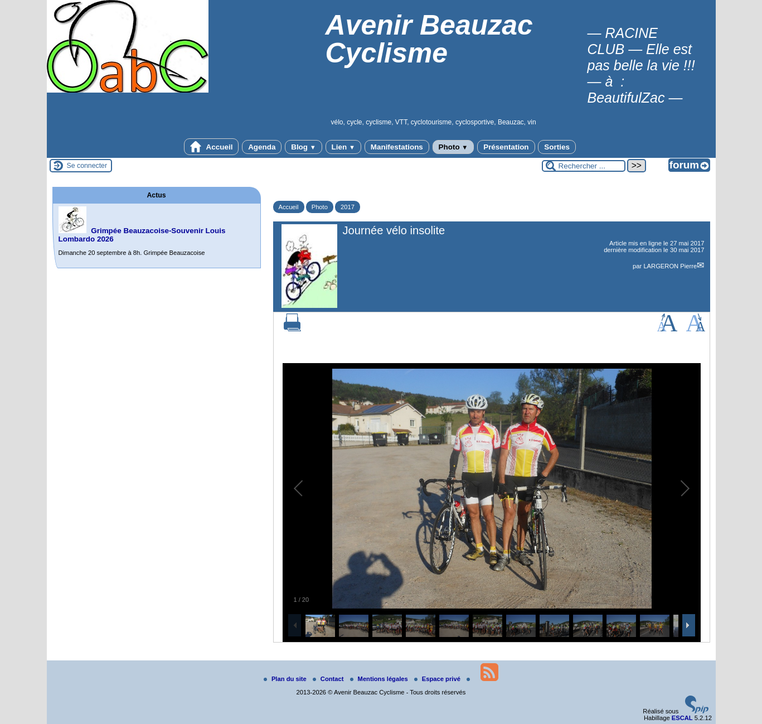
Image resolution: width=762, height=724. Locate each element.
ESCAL (682, 718)
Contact (329, 678)
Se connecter (87, 166)
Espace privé (438, 678)
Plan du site (286, 678)
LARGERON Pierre (670, 266)
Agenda (261, 147)
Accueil (211, 146)
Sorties (557, 147)
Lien (343, 147)
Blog (303, 147)
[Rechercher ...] (583, 166)
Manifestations (397, 147)
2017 (348, 207)
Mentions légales (380, 678)
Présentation (505, 147)
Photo (453, 147)
